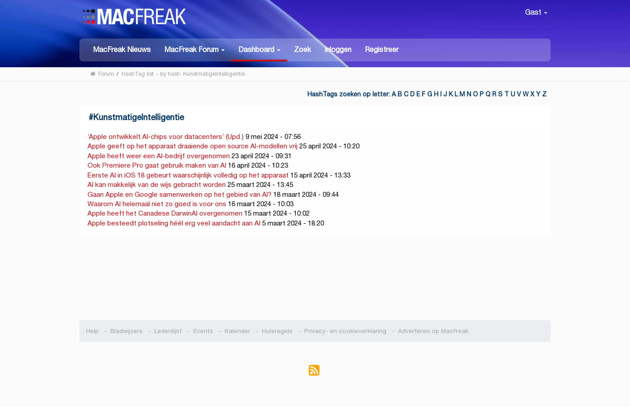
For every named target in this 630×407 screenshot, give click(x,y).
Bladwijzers (126, 331)
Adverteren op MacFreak (433, 331)
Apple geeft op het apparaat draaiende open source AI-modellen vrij (193, 146)
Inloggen (337, 49)
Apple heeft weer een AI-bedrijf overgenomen (159, 156)
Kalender (237, 331)
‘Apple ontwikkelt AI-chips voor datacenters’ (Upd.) (166, 136)
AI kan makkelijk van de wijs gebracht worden (157, 184)
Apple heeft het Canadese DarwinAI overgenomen (165, 213)
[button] (195, 49)
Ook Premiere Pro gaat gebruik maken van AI (157, 165)
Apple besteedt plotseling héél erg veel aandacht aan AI (174, 223)
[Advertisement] (315, 277)
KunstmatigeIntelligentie (138, 117)
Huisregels (277, 331)
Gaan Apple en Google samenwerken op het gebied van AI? (179, 194)
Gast (536, 12)
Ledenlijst (168, 331)
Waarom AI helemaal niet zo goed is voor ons (157, 203)
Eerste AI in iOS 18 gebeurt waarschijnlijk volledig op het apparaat (188, 175)
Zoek (302, 49)
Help (92, 331)
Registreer (381, 49)
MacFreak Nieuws (122, 49)
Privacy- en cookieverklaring (345, 331)
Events (203, 331)
